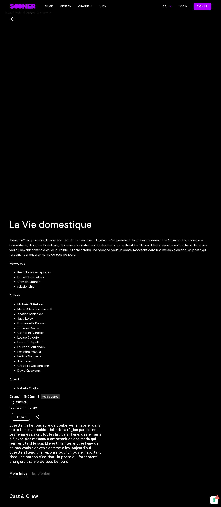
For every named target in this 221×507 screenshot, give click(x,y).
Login (183, 6)
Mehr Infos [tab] (18, 472)
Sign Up (202, 6)
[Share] (38, 417)
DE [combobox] (164, 6)
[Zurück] (11, 19)
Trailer (20, 416)
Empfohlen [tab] (41, 472)
